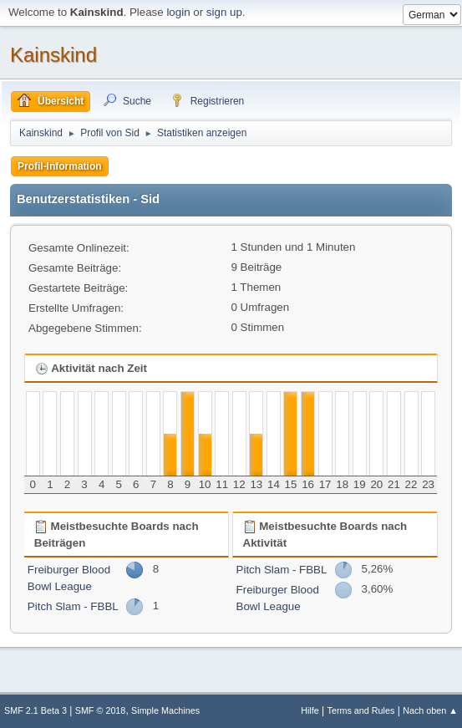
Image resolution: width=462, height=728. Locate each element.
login (178, 12)
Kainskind (53, 54)
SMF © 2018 (100, 710)
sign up (224, 12)
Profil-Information (60, 166)
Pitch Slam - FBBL (73, 606)
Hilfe (310, 710)
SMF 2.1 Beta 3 (35, 710)
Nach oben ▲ (430, 710)
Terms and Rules (361, 710)
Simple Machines (165, 710)
